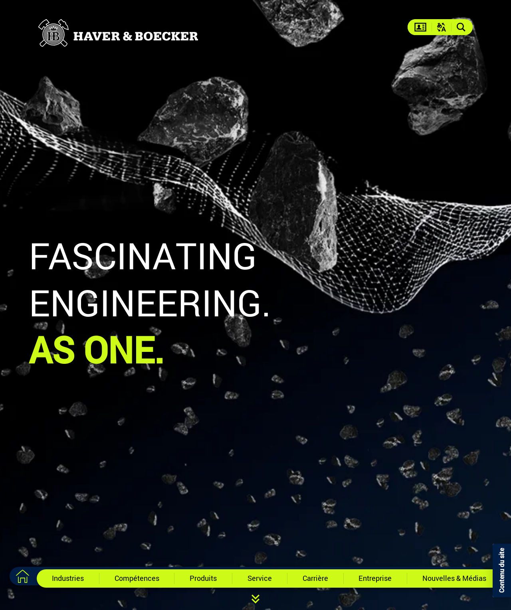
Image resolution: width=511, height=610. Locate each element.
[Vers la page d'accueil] (22, 576)
